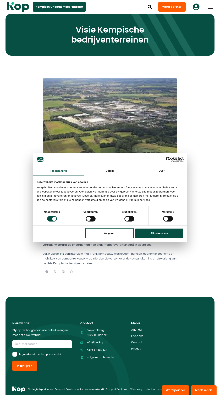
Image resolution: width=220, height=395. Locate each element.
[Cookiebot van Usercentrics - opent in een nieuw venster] (168, 159)
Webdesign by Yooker (142, 389)
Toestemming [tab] (58, 170)
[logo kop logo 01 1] (18, 389)
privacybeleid (54, 354)
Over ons (137, 336)
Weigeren (109, 233)
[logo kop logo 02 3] (18, 7)
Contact (136, 342)
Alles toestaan (159, 233)
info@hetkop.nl (97, 342)
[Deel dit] (47, 271)
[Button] (196, 7)
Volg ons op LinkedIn (100, 357)
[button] (149, 7)
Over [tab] (162, 170)
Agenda (136, 330)
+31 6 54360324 (97, 350)
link (61, 254)
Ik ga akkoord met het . (41, 354)
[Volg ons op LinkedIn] (83, 357)
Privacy (136, 349)
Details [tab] (110, 170)
